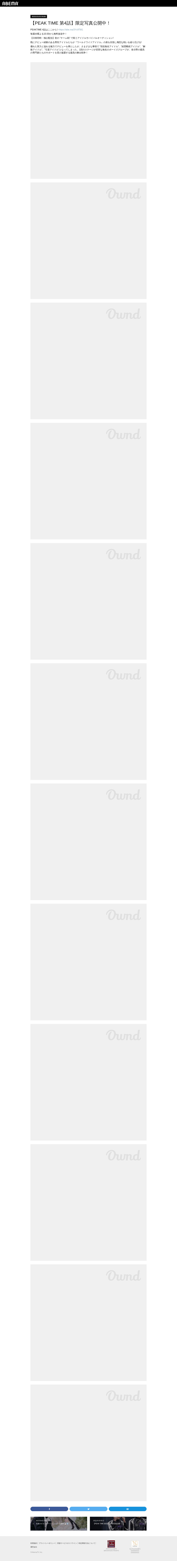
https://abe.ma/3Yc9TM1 (71, 29)
